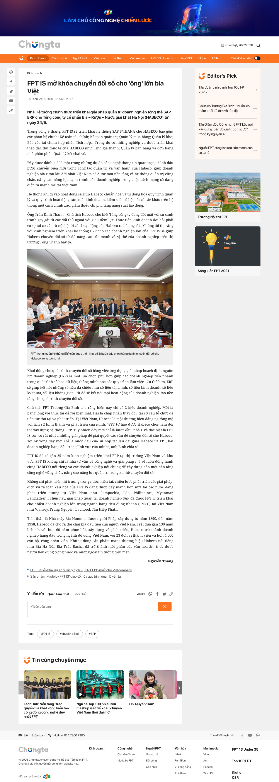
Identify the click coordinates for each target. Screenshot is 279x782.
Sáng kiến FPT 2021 (213, 271)
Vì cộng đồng (183, 762)
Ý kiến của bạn (100, 606)
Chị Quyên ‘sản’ (141, 699)
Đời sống (151, 756)
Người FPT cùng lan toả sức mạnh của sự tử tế (228, 150)
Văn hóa (100, 58)
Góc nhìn (151, 762)
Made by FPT (125, 756)
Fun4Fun (180, 756)
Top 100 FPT (242, 756)
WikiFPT (208, 768)
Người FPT (81, 58)
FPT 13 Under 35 (165, 58)
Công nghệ (59, 58)
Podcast (208, 762)
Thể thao (119, 58)
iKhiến (178, 749)
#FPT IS (45, 629)
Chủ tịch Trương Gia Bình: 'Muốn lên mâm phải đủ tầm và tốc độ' (228, 108)
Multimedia (139, 58)
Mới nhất (81, 594)
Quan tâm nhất (58, 594)
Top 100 (189, 58)
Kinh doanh (38, 58)
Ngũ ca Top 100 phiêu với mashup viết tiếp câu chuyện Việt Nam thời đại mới (99, 703)
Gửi (165, 606)
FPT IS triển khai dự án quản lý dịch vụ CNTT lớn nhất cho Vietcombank (81, 570)
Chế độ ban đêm (245, 58)
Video (206, 749)
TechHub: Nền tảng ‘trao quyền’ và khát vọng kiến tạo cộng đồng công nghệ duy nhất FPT (46, 705)
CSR (219, 58)
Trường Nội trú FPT (213, 217)
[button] (179, 683)
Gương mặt (152, 749)
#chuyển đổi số (69, 629)
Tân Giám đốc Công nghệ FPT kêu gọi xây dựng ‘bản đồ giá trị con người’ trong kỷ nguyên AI (228, 129)
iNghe (205, 58)
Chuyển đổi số (126, 749)
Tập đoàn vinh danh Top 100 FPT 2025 (228, 89)
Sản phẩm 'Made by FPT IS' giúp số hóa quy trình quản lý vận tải (75, 576)
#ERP (92, 629)
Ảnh (205, 756)
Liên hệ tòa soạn (31, 730)
